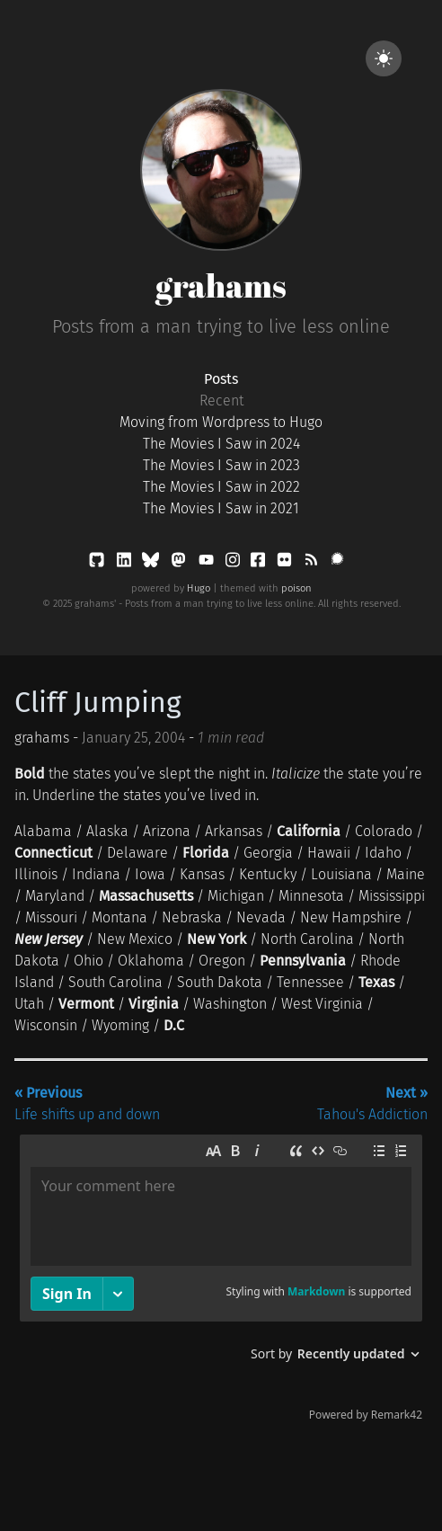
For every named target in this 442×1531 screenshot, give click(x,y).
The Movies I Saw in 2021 (221, 508)
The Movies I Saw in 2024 (221, 443)
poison (296, 588)
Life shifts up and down (87, 1103)
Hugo (198, 588)
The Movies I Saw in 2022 (221, 486)
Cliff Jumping (97, 702)
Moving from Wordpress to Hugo (221, 422)
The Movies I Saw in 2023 (221, 465)
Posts (221, 378)
